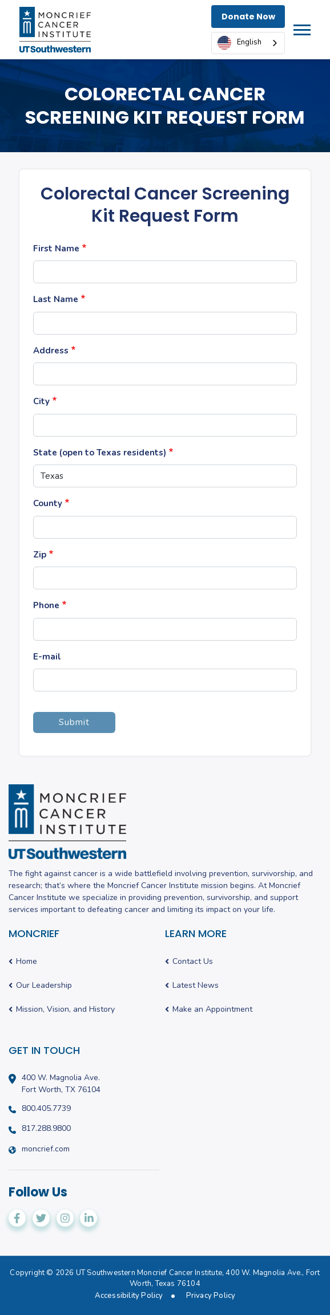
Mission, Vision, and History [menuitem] (65, 1010)
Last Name (55, 299)
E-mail (47, 656)
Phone (46, 605)
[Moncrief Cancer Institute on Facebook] (17, 1218)
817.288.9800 (46, 1129)
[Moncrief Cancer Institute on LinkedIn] (88, 1218)
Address (51, 350)
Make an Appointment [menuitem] (212, 1010)
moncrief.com (46, 1149)
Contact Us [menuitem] (192, 962)
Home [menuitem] (26, 962)
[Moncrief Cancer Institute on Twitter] (41, 1218)
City (41, 401)
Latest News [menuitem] (195, 986)
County (47, 503)
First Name (56, 248)
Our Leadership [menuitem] (44, 986)
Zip (39, 554)
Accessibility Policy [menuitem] (129, 1296)
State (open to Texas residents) (99, 452)
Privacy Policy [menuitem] (211, 1296)
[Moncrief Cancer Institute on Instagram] (65, 1218)
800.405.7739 (46, 1109)
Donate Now (248, 16)
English (239, 43)
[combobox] (248, 43)
